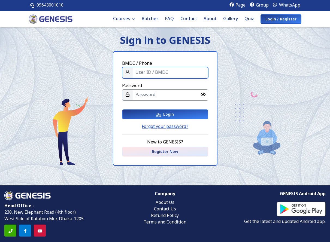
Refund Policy (165, 216)
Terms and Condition (165, 222)
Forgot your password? (165, 127)
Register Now (165, 152)
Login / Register (280, 19)
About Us (165, 203)
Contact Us (165, 209)
